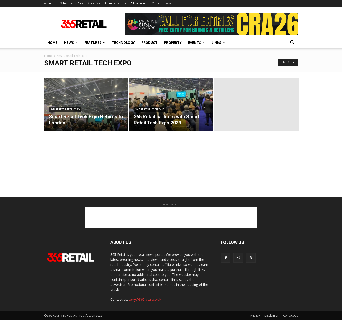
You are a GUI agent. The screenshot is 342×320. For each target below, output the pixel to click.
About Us (50, 3)
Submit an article (115, 3)
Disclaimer (271, 316)
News (71, 42)
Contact (157, 3)
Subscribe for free (71, 3)
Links (218, 42)
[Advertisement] (171, 217)
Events (196, 42)
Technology (123, 42)
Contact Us (290, 316)
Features (95, 42)
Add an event (139, 3)
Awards (171, 3)
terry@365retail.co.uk (145, 299)
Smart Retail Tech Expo (65, 109)
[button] (292, 43)
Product (149, 42)
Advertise (94, 3)
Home (52, 42)
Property (172, 42)
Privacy (255, 316)
